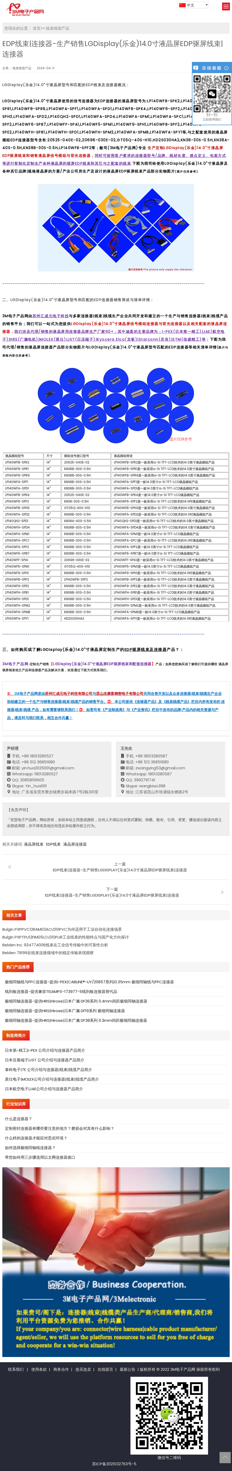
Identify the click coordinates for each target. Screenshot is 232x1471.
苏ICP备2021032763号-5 (114, 1464)
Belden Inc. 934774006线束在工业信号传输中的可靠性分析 (55, 945)
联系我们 (16, 1369)
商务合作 (61, 1369)
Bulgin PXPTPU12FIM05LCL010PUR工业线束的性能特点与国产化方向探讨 (65, 937)
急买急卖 (83, 1369)
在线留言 (105, 1369)
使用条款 (39, 1369)
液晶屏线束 (33, 844)
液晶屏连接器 (75, 844)
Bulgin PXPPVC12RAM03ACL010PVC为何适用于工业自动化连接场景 (62, 929)
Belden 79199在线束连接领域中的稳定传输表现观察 (48, 952)
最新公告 (127, 1369)
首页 (37, 28)
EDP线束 (53, 844)
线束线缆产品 (57, 28)
